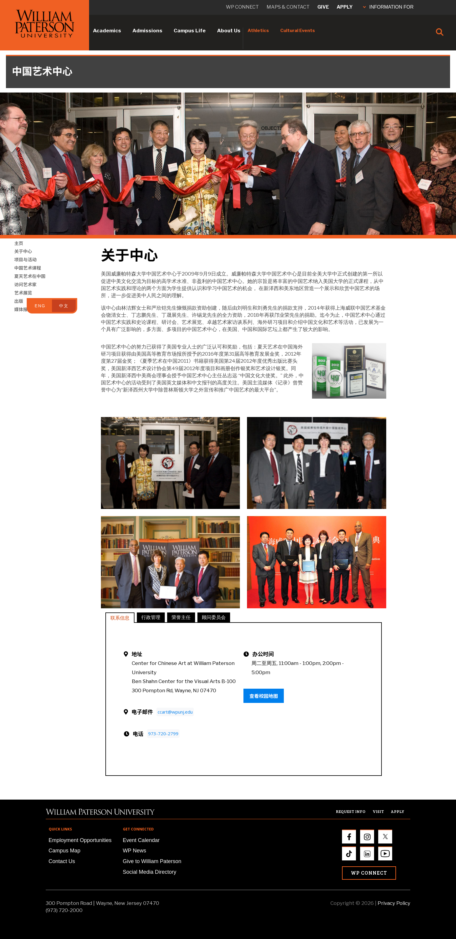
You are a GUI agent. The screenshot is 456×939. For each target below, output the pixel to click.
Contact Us (62, 861)
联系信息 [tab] (119, 618)
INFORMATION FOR (388, 6)
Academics (107, 31)
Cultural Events (297, 30)
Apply (345, 7)
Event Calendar (141, 840)
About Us (228, 31)
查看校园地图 (263, 695)
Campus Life (190, 31)
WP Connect (369, 872)
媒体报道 (23, 316)
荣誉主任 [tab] (181, 617)
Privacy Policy (394, 903)
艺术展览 (23, 300)
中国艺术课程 (27, 275)
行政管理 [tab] (150, 617)
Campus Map (64, 851)
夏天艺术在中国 (29, 283)
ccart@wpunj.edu (175, 712)
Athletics (258, 30)
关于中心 (23, 258)
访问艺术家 (25, 291)
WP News (134, 851)
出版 (18, 308)
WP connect (242, 7)
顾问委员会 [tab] (214, 617)
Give (323, 7)
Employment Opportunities (80, 840)
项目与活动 (25, 267)
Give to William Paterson (152, 861)
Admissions (147, 31)
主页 (18, 250)
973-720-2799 (163, 733)
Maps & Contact (288, 7)
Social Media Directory (149, 872)
